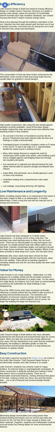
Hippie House (37, 358)
